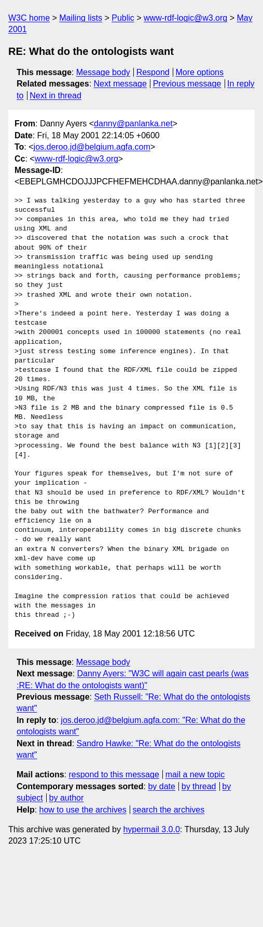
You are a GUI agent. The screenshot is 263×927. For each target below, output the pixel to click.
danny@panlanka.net (133, 123)
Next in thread (55, 95)
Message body (103, 72)
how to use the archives (83, 809)
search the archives (169, 809)
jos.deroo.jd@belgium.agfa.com (92, 146)
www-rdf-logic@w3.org (185, 17)
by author (66, 797)
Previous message (187, 83)
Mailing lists (80, 17)
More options (200, 72)
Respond (153, 72)
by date (161, 786)
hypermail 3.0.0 (151, 829)
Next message (120, 83)
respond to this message (113, 774)
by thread (199, 786)
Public (123, 17)
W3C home (29, 17)
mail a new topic (195, 774)
